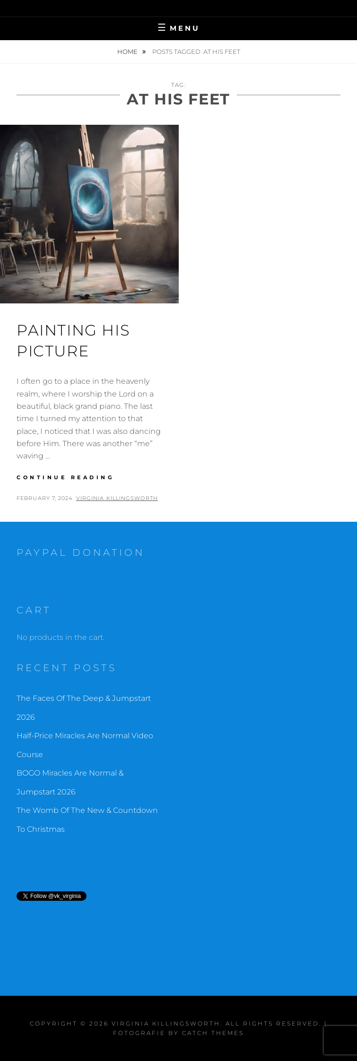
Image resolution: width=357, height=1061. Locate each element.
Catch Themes (213, 1032)
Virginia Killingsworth (117, 498)
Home (128, 51)
